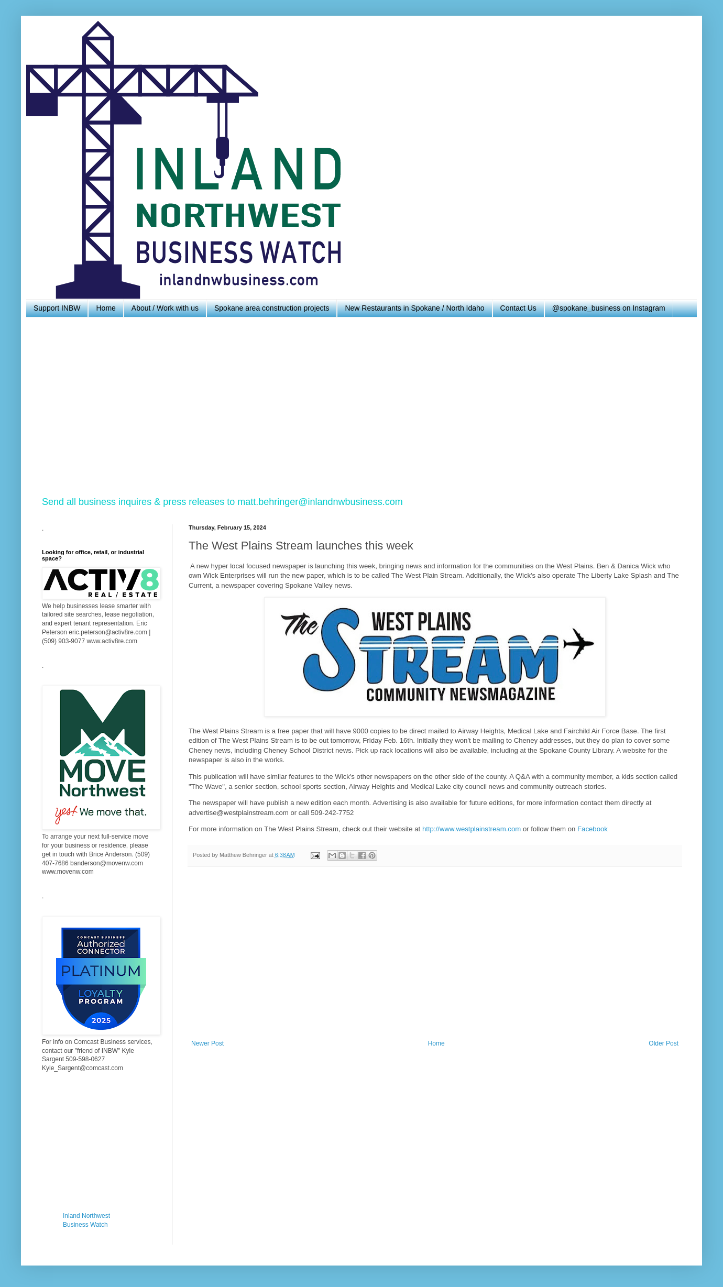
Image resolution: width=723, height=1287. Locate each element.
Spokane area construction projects (271, 308)
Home (105, 308)
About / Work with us (165, 308)
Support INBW (57, 308)
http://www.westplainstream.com (471, 829)
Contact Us (518, 308)
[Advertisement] (356, 406)
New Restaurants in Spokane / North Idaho (414, 308)
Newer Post (207, 1043)
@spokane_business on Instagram (608, 308)
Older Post (663, 1043)
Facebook (592, 829)
